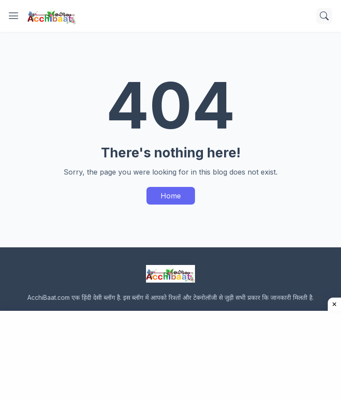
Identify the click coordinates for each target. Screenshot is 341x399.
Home (171, 195)
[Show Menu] (13, 16)
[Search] (324, 16)
